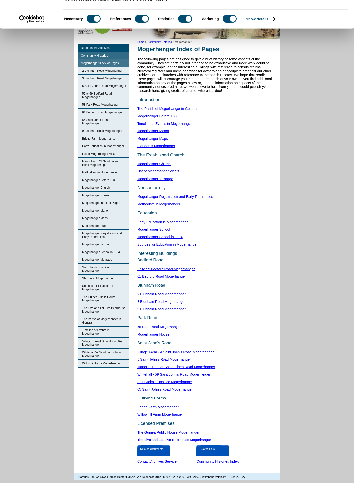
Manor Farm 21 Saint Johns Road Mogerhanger (100, 163)
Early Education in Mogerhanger (103, 146)
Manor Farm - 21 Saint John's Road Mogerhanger (176, 367)
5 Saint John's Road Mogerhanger (164, 359)
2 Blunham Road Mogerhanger (102, 70)
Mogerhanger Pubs (94, 225)
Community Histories (94, 55)
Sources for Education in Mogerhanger (98, 287)
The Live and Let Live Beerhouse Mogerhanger (103, 309)
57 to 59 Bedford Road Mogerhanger (97, 95)
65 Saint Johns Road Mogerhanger (95, 121)
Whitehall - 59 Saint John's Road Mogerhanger (173, 374)
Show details (257, 38)
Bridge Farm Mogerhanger (99, 138)
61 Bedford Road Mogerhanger (102, 112)
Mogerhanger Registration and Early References (102, 235)
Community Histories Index (217, 461)
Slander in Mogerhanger (98, 278)
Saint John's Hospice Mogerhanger (164, 382)
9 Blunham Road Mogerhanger (102, 131)
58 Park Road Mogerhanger (100, 104)
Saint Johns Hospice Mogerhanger (95, 269)
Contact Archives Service (157, 461)
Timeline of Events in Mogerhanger (95, 331)
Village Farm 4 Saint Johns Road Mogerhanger (103, 343)
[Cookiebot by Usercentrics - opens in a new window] (31, 38)
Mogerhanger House (95, 195)
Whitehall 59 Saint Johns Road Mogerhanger (102, 354)
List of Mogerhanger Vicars (99, 154)
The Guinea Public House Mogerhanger (99, 298)
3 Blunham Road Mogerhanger (102, 78)
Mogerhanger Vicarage (97, 259)
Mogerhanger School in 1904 (101, 252)
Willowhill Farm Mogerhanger (101, 363)
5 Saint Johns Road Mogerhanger (104, 86)
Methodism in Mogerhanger (100, 172)
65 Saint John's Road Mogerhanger (165, 389)
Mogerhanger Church (96, 187)
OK (313, 12)
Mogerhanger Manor (95, 210)
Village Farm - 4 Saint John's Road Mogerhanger (175, 352)
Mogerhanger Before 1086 (99, 180)
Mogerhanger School (95, 244)
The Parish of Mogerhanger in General (101, 320)
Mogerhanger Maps (95, 218)
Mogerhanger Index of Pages (100, 63)
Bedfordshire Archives (95, 48)
